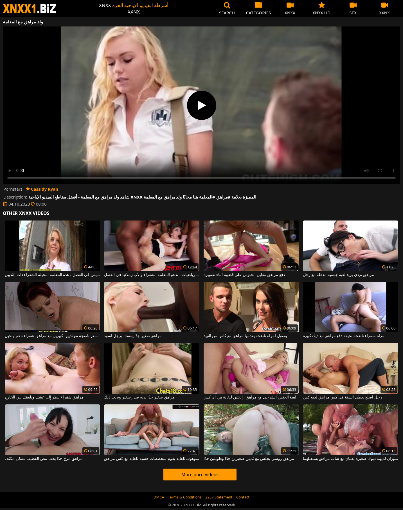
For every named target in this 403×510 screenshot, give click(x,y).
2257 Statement (219, 497)
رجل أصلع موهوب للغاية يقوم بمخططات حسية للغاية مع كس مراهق (151, 458)
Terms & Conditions (184, 497)
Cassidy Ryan (42, 189)
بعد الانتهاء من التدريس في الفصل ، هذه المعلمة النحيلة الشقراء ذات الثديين (52, 275)
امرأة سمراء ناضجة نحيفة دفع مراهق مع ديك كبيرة (344, 336)
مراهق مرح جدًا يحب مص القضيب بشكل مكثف (43, 458)
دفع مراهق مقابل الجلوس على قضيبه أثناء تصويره (244, 275)
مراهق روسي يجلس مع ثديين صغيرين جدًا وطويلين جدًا (249, 458)
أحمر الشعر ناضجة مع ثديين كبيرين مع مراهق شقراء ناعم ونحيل (52, 336)
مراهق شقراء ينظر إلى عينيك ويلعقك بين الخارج (44, 397)
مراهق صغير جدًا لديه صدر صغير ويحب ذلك (139, 397)
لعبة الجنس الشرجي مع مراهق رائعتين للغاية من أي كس (250, 397)
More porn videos (200, 474)
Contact (242, 497)
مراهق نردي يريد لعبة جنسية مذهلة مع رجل (338, 275)
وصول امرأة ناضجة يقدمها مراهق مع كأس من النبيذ (245, 336)
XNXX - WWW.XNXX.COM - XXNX (29, 9)
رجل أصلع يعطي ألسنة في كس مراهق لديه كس (342, 397)
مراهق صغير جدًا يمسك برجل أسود (133, 336)
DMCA (159, 497)
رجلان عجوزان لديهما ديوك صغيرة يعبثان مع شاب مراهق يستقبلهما (350, 458)
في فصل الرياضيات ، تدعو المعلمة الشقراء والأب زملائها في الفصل (151, 275)
